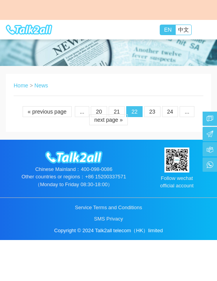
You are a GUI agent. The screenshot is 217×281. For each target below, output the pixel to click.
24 (170, 111)
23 (152, 111)
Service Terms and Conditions (108, 207)
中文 (183, 30)
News (41, 85)
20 (99, 111)
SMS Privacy (108, 219)
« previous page (47, 111)
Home (21, 85)
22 (134, 111)
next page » (108, 120)
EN (167, 30)
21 (117, 111)
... (82, 111)
